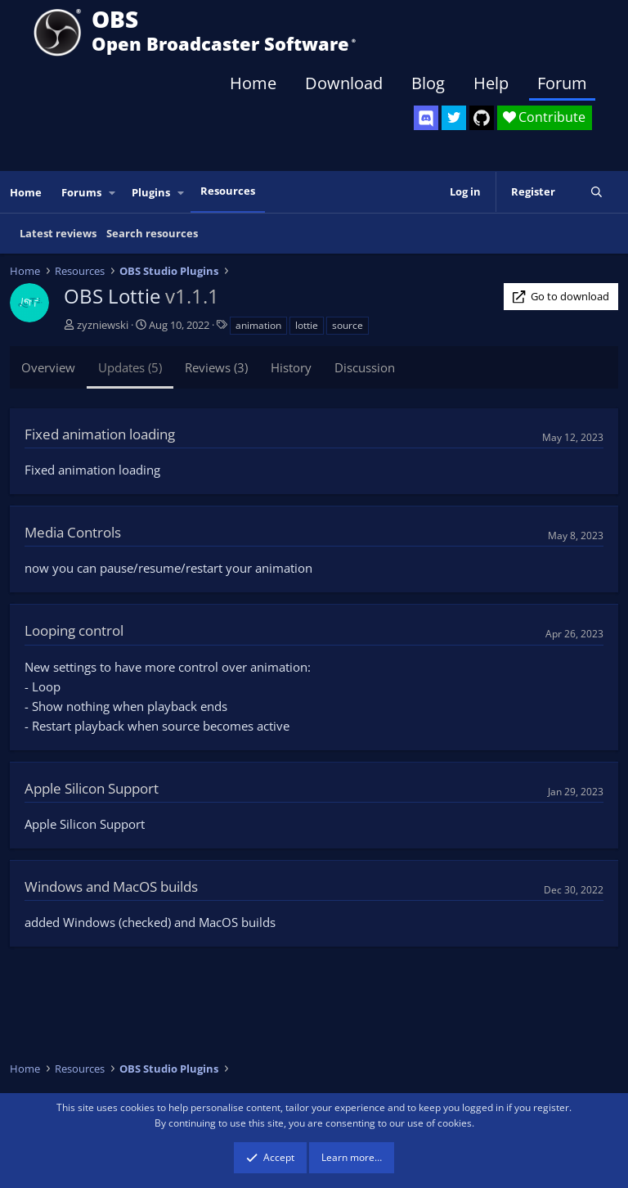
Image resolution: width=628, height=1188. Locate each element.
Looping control (74, 630)
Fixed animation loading (100, 434)
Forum (562, 83)
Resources (227, 190)
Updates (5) (130, 367)
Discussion (364, 367)
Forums (81, 192)
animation (258, 325)
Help (491, 83)
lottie (306, 325)
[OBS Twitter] (454, 118)
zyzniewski (102, 324)
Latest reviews (58, 233)
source (347, 325)
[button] (113, 193)
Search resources (152, 233)
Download (344, 83)
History (291, 367)
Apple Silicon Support (92, 788)
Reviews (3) (216, 367)
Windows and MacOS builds (111, 886)
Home (253, 83)
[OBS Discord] (426, 118)
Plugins (151, 192)
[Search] (596, 192)
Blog (428, 83)
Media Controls (73, 532)
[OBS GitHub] (481, 118)
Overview (48, 367)
